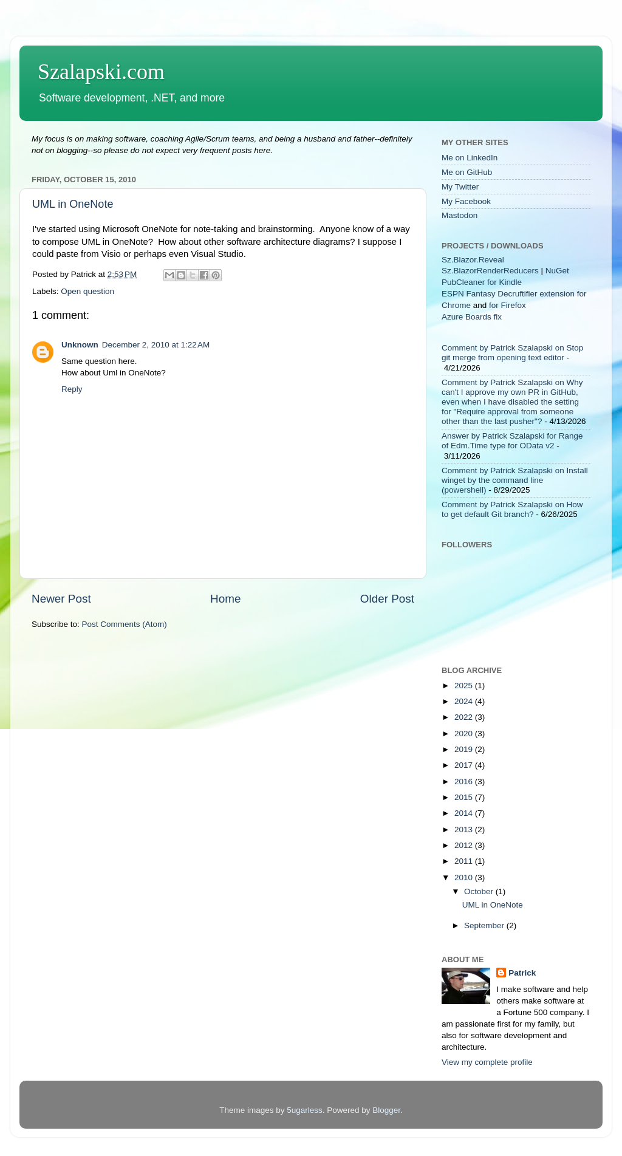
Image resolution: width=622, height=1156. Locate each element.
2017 (464, 765)
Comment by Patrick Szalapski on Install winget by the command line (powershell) (515, 480)
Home (225, 598)
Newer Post (61, 598)
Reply (72, 389)
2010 (464, 877)
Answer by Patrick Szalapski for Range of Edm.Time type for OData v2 (512, 440)
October (480, 891)
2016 (464, 781)
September (485, 925)
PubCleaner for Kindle (482, 282)
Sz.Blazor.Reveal (473, 259)
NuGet (557, 270)
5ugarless (305, 1110)
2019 (464, 749)
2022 (464, 717)
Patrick (522, 972)
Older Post (387, 598)
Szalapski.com (101, 72)
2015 (464, 797)
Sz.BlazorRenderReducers (490, 270)
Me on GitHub (467, 172)
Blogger (386, 1110)
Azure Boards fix (472, 316)
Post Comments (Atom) (124, 624)
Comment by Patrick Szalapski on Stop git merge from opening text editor (512, 352)
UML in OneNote (72, 204)
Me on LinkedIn (469, 157)
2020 (464, 733)
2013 (464, 829)
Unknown (79, 344)
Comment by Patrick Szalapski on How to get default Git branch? (512, 509)
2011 (464, 861)
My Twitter (460, 186)
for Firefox (507, 305)
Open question (87, 291)
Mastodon (459, 215)
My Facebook (466, 201)
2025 (464, 685)
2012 (464, 845)
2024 (464, 701)
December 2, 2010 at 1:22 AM (156, 344)
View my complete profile (487, 1062)
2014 (464, 813)
